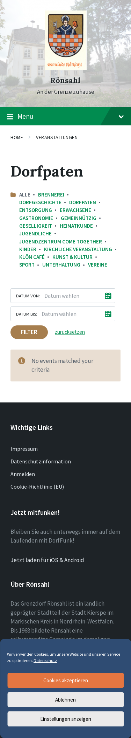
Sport (27, 264)
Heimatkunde (76, 225)
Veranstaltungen (57, 137)
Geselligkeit (35, 225)
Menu (65, 116)
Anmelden (22, 473)
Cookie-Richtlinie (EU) (37, 486)
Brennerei (51, 194)
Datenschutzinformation (40, 461)
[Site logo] (66, 67)
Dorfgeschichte (40, 202)
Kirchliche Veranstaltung (78, 249)
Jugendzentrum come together (60, 241)
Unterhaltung (61, 264)
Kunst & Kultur (72, 257)
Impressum (24, 448)
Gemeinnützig (78, 218)
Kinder (27, 249)
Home (16, 137)
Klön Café (32, 257)
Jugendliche (35, 233)
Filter (29, 332)
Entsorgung (35, 210)
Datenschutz (45, 660)
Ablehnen (65, 699)
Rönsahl (65, 80)
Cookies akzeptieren (65, 680)
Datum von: (28, 295)
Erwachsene (75, 210)
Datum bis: (26, 314)
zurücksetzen (70, 332)
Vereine (97, 264)
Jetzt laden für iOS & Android (47, 560)
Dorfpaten (82, 202)
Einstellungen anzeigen (65, 719)
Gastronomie (36, 218)
